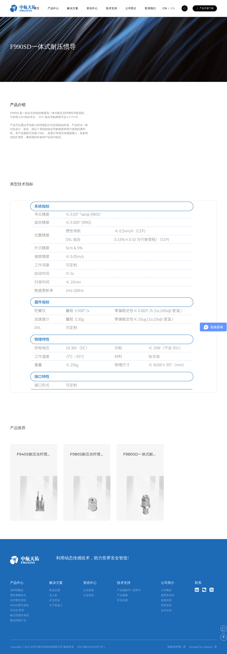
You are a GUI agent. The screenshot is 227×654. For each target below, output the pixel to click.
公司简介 (130, 8)
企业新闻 (88, 590)
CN (165, 8)
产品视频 (122, 595)
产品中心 (53, 8)
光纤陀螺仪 (16, 590)
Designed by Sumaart (203, 647)
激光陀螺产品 (18, 620)
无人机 (53, 595)
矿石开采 (54, 600)
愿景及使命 (167, 595)
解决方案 (72, 8)
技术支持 (111, 8)
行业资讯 (88, 595)
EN (173, 8)
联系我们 (150, 8)
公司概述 (166, 590)
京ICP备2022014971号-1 (91, 646)
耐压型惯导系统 (19, 615)
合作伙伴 (166, 610)
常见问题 (122, 600)
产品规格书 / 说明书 (128, 590)
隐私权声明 (177, 647)
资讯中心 (92, 8)
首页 (36, 8)
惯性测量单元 (18, 595)
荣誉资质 (166, 605)
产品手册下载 (205, 8)
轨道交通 (54, 590)
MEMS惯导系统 (19, 605)
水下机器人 (56, 605)
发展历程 (166, 600)
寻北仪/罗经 (17, 610)
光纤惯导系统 (18, 600)
